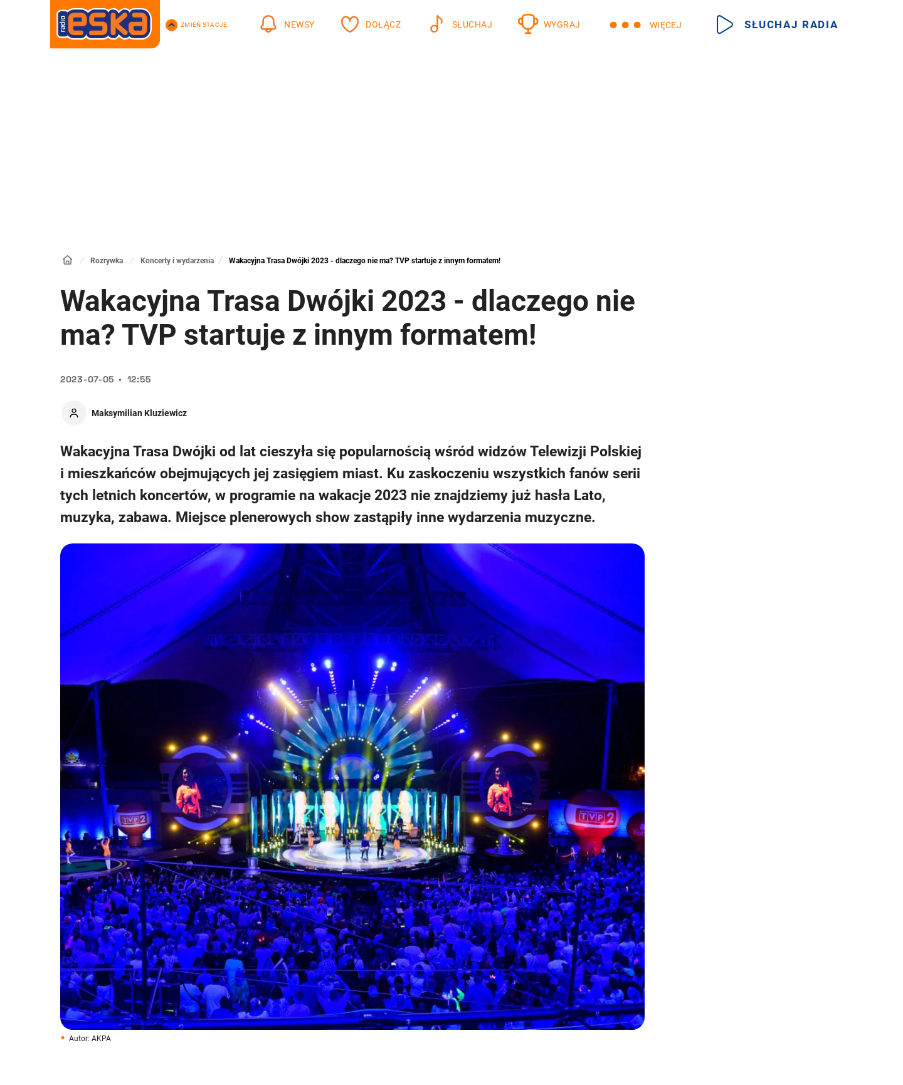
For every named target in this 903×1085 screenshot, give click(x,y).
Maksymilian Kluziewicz (139, 413)
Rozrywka (106, 260)
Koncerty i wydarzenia (177, 260)
